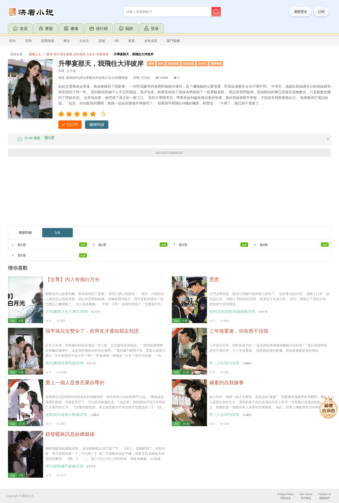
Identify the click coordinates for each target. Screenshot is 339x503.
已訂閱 (72, 125)
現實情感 (47, 41)
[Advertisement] (148, 197)
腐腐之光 (35, 54)
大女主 (84, 41)
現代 (12, 41)
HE (116, 41)
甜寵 (102, 41)
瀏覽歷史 (300, 12)
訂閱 (321, 12)
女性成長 (150, 41)
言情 (28, 41)
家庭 (131, 41)
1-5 (57, 236)
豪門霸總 (173, 41)
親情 (49, 54)
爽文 (66, 41)
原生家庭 (66, 54)
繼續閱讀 (96, 125)
